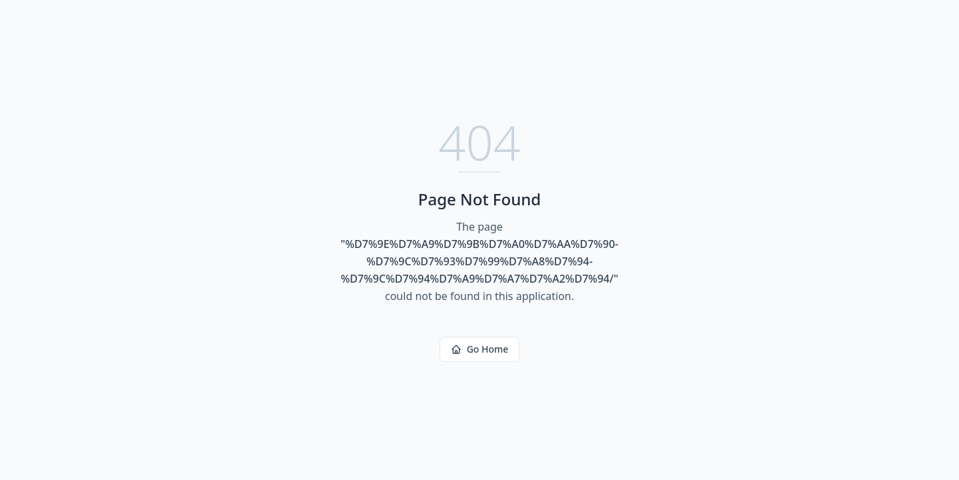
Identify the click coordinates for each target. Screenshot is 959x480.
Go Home (480, 349)
